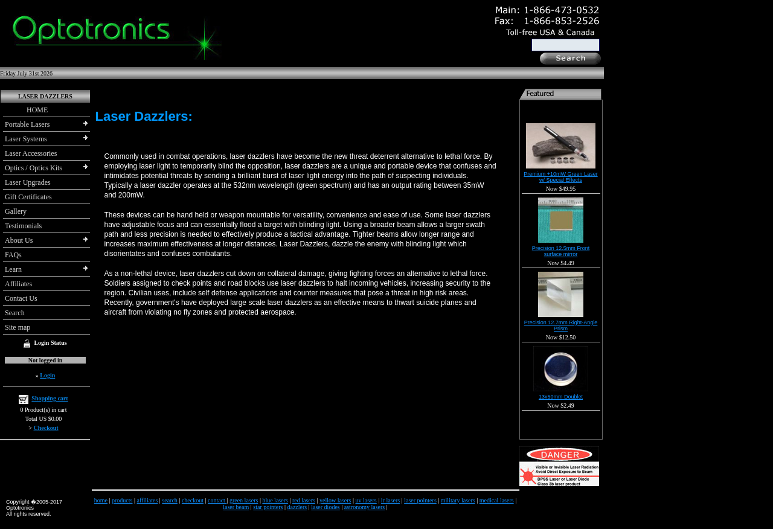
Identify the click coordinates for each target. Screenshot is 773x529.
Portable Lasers (27, 124)
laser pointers (420, 500)
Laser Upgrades (28, 182)
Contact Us (21, 298)
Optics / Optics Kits (33, 168)
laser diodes (325, 507)
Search (15, 313)
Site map (17, 327)
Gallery (16, 211)
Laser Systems (26, 139)
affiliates (147, 500)
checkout (193, 500)
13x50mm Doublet (561, 397)
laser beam (236, 507)
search (170, 500)
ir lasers (390, 500)
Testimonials (23, 226)
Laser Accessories (31, 153)
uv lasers (365, 500)
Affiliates (18, 284)
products (122, 500)
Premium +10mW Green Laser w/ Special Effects (560, 177)
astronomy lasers (364, 507)
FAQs (13, 255)
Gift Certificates (28, 197)
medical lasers (497, 500)
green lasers (243, 500)
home (100, 500)
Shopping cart (49, 398)
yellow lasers (335, 500)
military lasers (458, 500)
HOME (26, 110)
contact (217, 500)
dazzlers (297, 507)
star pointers (268, 507)
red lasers (303, 500)
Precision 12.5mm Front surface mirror (561, 251)
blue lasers (275, 500)
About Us (19, 240)
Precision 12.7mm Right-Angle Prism (561, 325)
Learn (13, 269)
